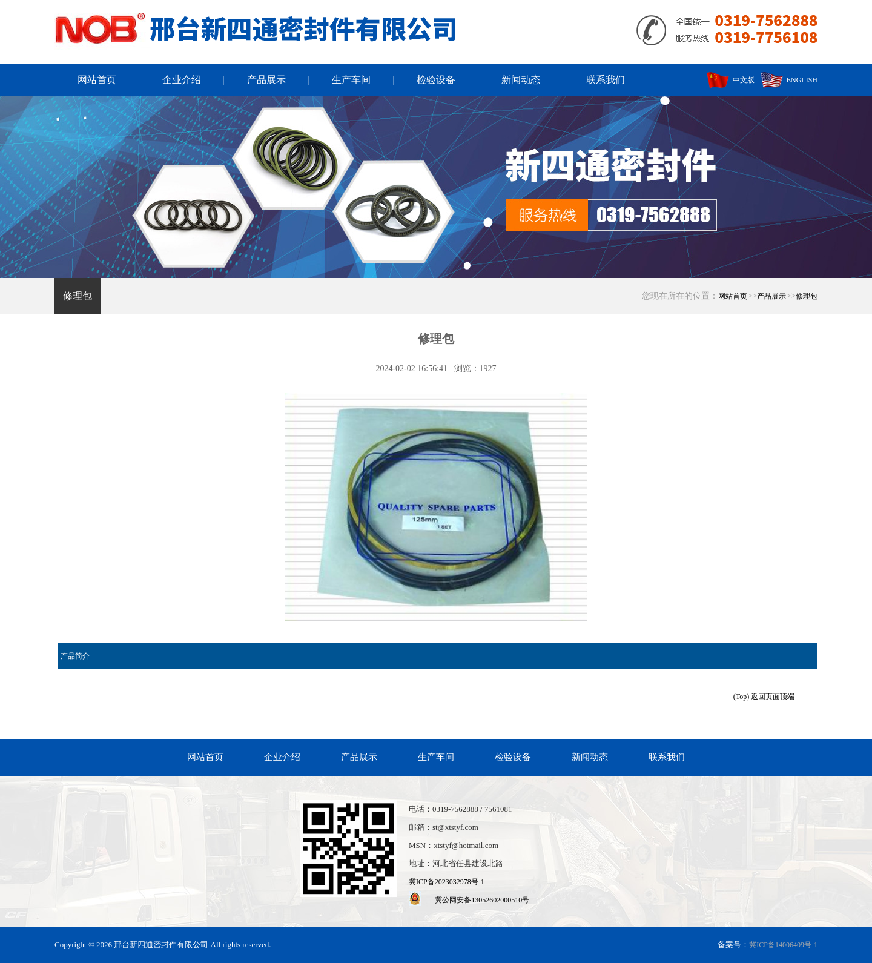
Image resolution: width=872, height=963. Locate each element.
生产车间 (351, 79)
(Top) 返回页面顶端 (763, 696)
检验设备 (436, 79)
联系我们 (605, 79)
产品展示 (266, 79)
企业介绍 (181, 79)
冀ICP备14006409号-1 (783, 945)
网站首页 (97, 79)
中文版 (731, 80)
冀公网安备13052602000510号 (482, 900)
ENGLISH (789, 80)
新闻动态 (520, 79)
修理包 (77, 296)
